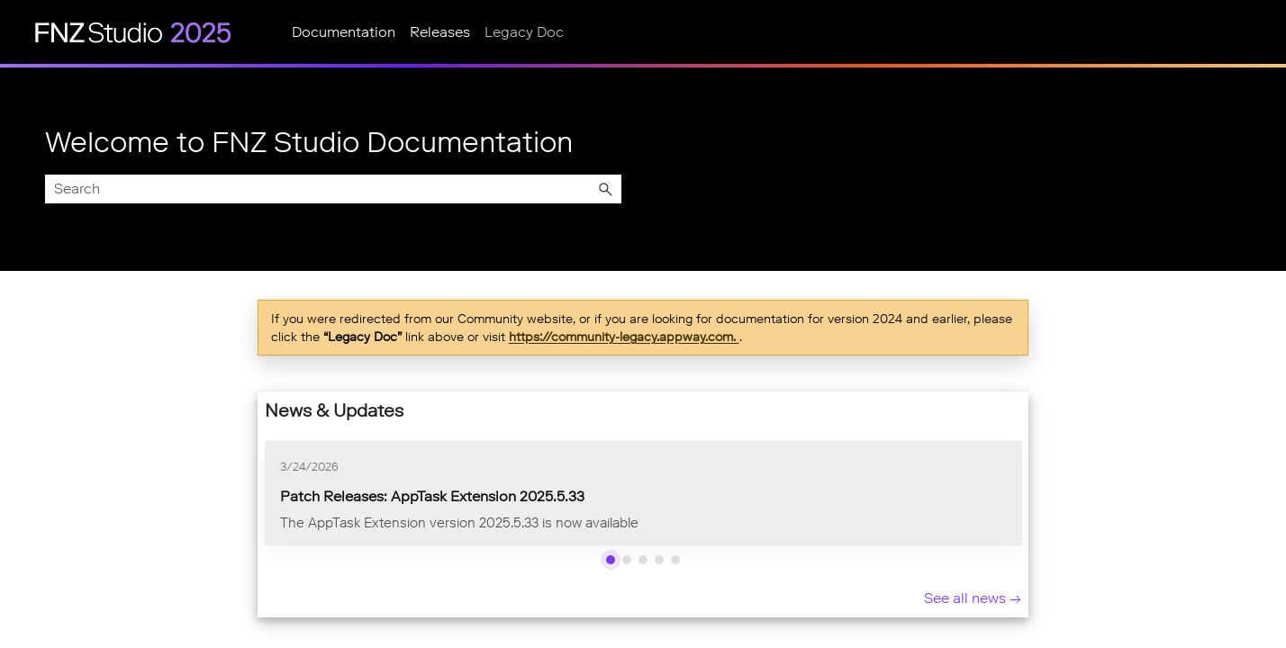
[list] (643, 493)
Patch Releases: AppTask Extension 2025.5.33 (432, 496)
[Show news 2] (626, 559)
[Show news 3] (643, 559)
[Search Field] (333, 189)
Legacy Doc (524, 31)
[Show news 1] (610, 559)
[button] (605, 189)
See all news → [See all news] (972, 598)
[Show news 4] (659, 559)
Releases (440, 31)
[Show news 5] (675, 559)
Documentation (343, 31)
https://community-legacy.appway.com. (624, 336)
